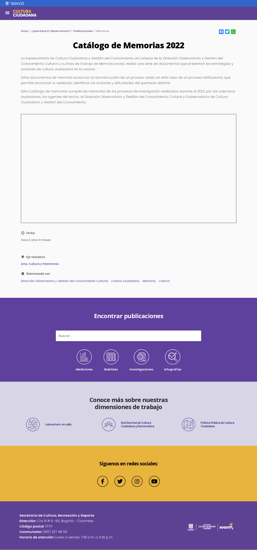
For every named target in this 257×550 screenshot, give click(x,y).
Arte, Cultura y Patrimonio (40, 264)
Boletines (111, 360)
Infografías (172, 360)
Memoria (148, 281)
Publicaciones (83, 31)
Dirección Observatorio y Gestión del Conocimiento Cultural (64, 281)
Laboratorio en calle (48, 424)
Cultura (164, 281)
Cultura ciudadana (125, 281)
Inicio (24, 31)
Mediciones (84, 360)
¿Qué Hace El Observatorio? (50, 31)
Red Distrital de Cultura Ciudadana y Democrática (128, 424)
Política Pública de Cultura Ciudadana (208, 424)
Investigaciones (141, 360)
